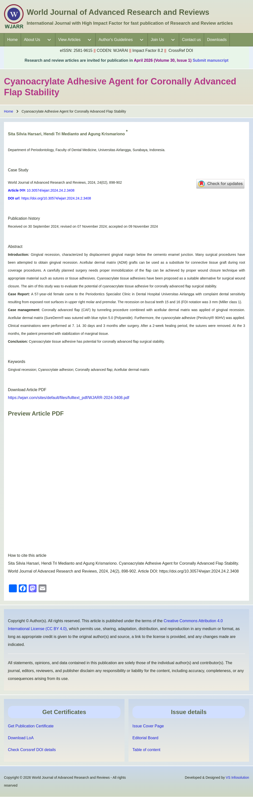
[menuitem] (12, 39)
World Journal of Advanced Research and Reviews (118, 12)
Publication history (24, 218)
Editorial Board (145, 738)
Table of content (146, 750)
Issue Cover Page (148, 726)
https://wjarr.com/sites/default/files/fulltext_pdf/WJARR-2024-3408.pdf (68, 398)
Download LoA (21, 738)
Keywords (16, 361)
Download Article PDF (27, 390)
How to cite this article (27, 555)
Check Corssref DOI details (32, 750)
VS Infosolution (237, 777)
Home (8, 111)
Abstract (15, 246)
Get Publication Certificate (31, 726)
